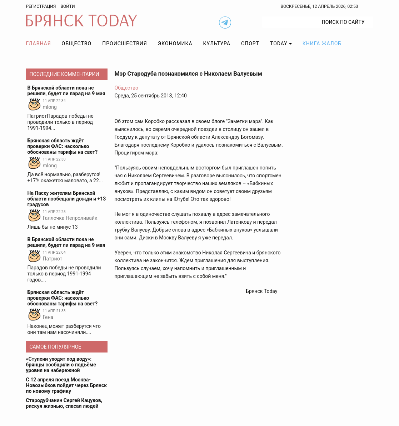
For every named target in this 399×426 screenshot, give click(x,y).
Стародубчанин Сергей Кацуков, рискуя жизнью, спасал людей (64, 403)
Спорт (250, 43)
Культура (216, 43)
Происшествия (124, 43)
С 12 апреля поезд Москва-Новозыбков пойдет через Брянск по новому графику (66, 385)
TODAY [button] (279, 43)
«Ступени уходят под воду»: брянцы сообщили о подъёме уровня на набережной (61, 364)
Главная (38, 43)
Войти (67, 6)
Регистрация (41, 6)
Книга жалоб (322, 43)
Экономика (175, 43)
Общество (77, 43)
